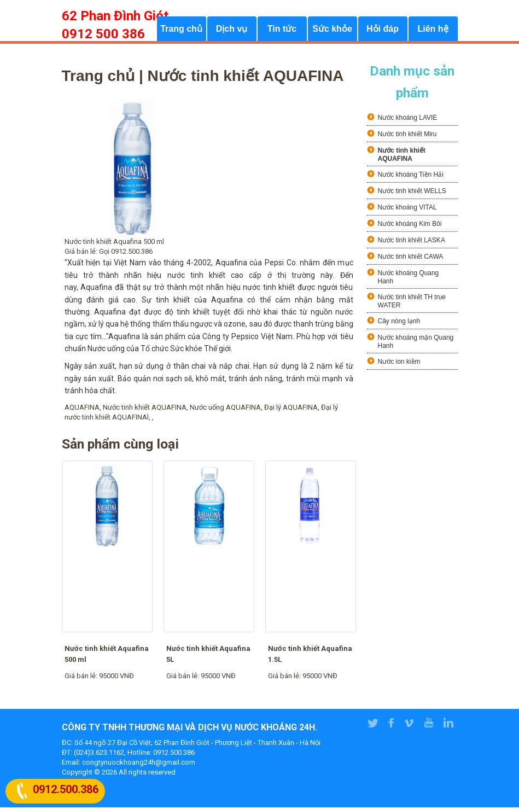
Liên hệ (432, 30)
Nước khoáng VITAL (407, 209)
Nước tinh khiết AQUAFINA (144, 409)
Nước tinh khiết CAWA (411, 259)
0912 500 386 (103, 34)
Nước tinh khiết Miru (407, 136)
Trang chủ (181, 30)
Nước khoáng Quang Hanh (408, 279)
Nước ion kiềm (399, 364)
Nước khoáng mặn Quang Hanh (416, 344)
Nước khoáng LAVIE (408, 120)
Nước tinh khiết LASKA (411, 242)
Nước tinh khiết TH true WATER (412, 303)
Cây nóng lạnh (399, 323)
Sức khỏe (332, 30)
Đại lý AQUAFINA (291, 409)
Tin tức (281, 30)
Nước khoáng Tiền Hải (411, 177)
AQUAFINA (82, 409)
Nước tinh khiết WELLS (412, 193)
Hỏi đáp (382, 30)
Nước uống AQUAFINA (225, 409)
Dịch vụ (232, 30)
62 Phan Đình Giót (115, 16)
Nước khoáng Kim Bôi (410, 226)
